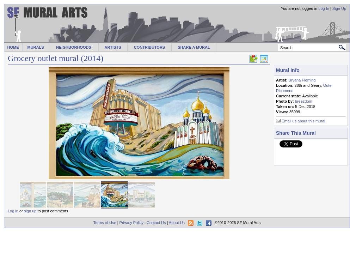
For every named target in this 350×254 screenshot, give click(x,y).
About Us (177, 222)
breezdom (303, 101)
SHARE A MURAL (194, 47)
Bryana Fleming (301, 80)
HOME (13, 47)
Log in (13, 211)
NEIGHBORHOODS (73, 47)
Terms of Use (104, 222)
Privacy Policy (131, 222)
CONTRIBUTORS (149, 47)
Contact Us (156, 222)
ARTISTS (112, 47)
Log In (323, 8)
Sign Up (339, 8)
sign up (30, 211)
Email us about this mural (303, 121)
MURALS (35, 47)
